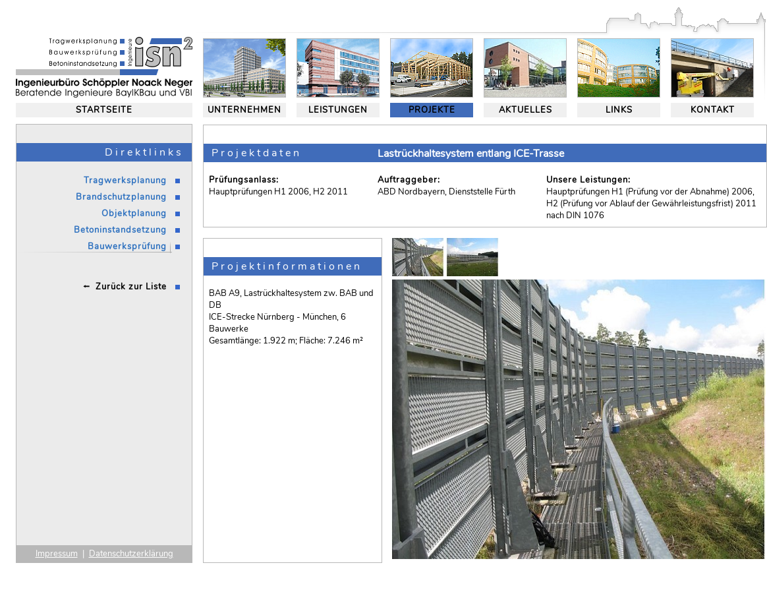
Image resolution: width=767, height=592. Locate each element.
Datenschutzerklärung (131, 554)
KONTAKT (713, 110)
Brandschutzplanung (121, 197)
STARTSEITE (104, 110)
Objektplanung (134, 214)
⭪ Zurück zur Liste (125, 287)
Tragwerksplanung (125, 181)
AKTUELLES (525, 110)
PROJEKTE (432, 110)
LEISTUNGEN (338, 110)
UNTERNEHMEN (244, 110)
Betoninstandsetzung (120, 230)
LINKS (619, 110)
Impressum (57, 554)
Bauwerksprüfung (127, 246)
